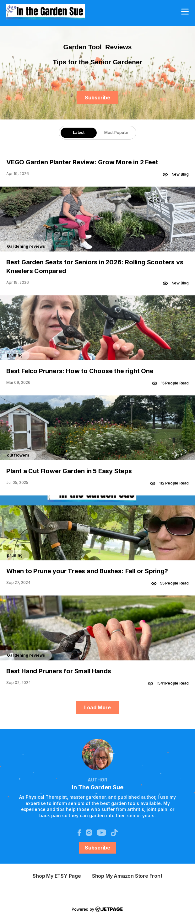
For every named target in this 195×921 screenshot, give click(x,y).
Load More (97, 707)
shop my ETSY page (57, 876)
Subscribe (97, 97)
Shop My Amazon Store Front (127, 876)
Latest (78, 132)
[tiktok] (114, 832)
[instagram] (89, 832)
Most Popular (116, 132)
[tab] (79, 133)
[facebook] (79, 832)
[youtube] (101, 832)
